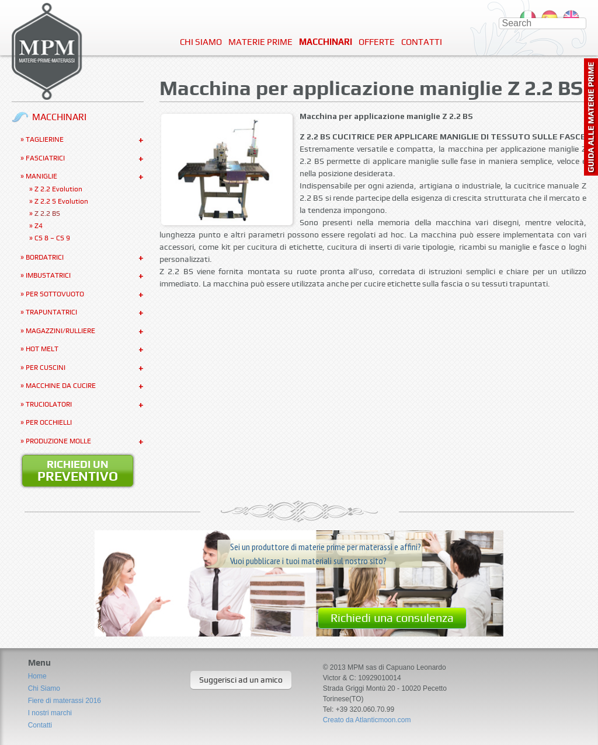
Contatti (421, 42)
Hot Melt (42, 349)
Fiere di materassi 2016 (64, 701)
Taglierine (45, 139)
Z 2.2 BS (47, 213)
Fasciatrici (45, 158)
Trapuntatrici (51, 312)
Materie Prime (260, 42)
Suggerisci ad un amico (241, 679)
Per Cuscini (45, 367)
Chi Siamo (201, 42)
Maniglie (41, 176)
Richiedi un (77, 471)
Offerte (377, 42)
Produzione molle (58, 441)
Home (37, 676)
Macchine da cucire (61, 386)
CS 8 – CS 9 (52, 238)
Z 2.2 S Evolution (61, 201)
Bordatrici (45, 257)
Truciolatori (49, 404)
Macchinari (325, 42)
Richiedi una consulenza (392, 618)
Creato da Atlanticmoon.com (367, 720)
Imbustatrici (48, 275)
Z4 (38, 226)
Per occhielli (49, 422)
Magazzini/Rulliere (60, 331)
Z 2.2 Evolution (58, 189)
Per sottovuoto (55, 294)
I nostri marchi (50, 713)
